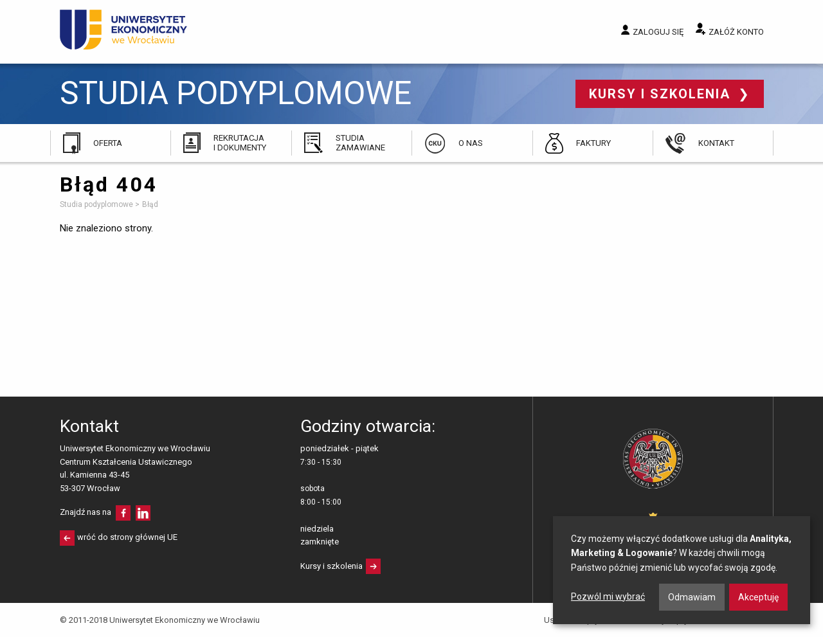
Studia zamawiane (360, 142)
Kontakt (716, 143)
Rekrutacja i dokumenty (239, 142)
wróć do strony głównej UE (127, 537)
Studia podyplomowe (236, 93)
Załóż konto (736, 32)
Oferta (107, 143)
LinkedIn (143, 513)
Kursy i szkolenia (662, 94)
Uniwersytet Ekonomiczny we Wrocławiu (124, 29)
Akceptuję (758, 597)
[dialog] (681, 570)
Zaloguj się (658, 32)
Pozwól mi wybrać (608, 596)
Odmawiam (692, 597)
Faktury (593, 143)
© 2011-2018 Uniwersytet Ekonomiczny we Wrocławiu (160, 620)
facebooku (123, 513)
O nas (470, 143)
